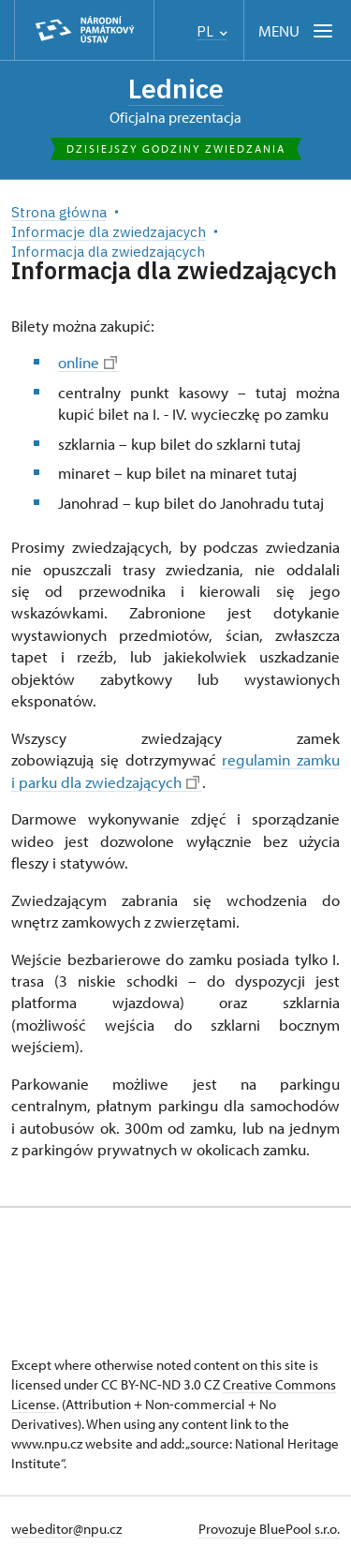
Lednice (176, 88)
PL (212, 31)
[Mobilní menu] (297, 30)
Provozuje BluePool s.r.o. (269, 1529)
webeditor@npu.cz (66, 1529)
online (87, 362)
